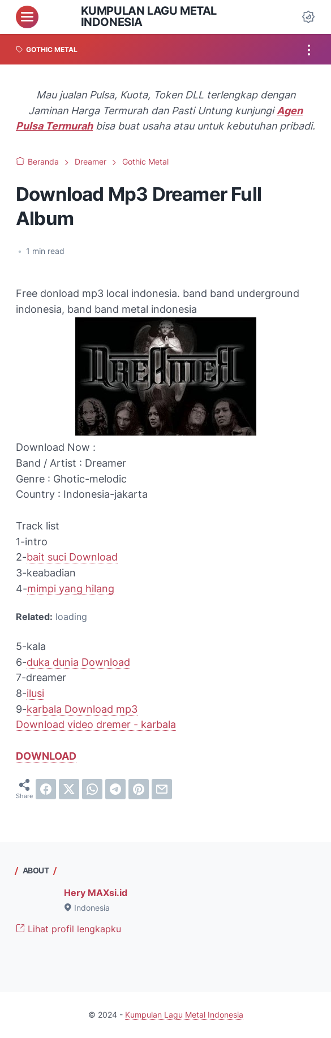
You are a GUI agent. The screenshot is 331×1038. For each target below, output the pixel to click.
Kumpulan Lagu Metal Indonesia (149, 16)
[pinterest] (138, 789)
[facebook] (46, 789)
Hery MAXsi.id (95, 893)
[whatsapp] (92, 789)
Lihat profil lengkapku (68, 929)
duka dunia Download (78, 662)
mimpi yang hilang (70, 589)
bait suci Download (72, 557)
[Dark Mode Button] (308, 17)
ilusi (35, 693)
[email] (162, 789)
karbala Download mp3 (82, 709)
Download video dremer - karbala (96, 724)
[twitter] (69, 789)
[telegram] (115, 789)
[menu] (27, 17)
